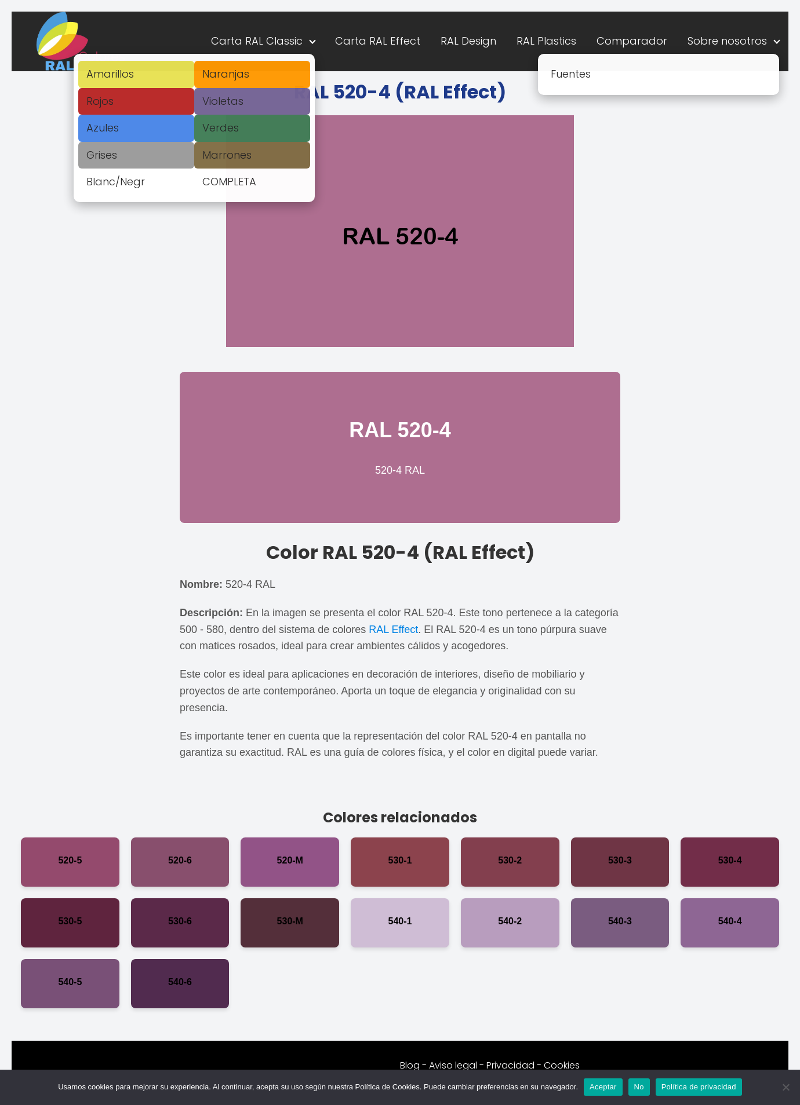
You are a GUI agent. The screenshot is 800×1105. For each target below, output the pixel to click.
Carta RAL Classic (257, 41)
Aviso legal (453, 1065)
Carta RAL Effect (377, 41)
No (639, 1086)
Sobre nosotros (727, 41)
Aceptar (603, 1086)
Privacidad (510, 1065)
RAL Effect (393, 629)
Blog (410, 1065)
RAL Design (468, 41)
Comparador (632, 41)
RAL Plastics (546, 41)
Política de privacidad (698, 1086)
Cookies (562, 1065)
